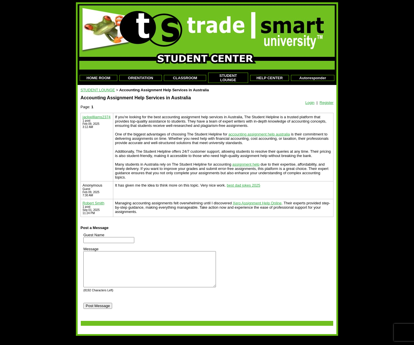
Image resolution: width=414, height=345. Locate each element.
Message (91, 249)
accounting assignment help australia (259, 134)
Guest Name (93, 235)
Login (310, 102)
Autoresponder (312, 78)
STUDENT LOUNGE (228, 77)
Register (327, 102)
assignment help (246, 164)
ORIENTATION (140, 78)
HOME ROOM (98, 78)
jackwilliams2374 (97, 117)
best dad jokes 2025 (243, 185)
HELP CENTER (269, 78)
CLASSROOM (185, 78)
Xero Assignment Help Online (257, 203)
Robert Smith (93, 203)
